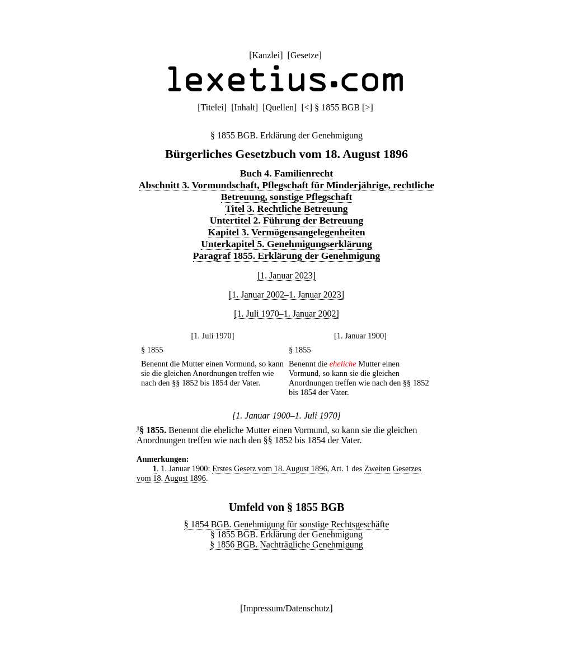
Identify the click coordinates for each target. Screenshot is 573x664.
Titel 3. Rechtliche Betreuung (286, 208)
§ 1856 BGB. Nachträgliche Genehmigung (286, 544)
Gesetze (304, 55)
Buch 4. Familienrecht (286, 173)
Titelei (212, 107)
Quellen (279, 107)
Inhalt (244, 107)
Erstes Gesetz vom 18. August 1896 (269, 468)
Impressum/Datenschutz (286, 608)
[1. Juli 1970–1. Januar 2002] (286, 313)
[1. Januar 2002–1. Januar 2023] (286, 294)
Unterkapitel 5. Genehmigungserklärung (286, 243)
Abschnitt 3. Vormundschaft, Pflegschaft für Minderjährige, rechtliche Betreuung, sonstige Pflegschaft (287, 190)
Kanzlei (266, 55)
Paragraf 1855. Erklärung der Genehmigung (286, 255)
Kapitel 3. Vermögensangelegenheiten (286, 232)
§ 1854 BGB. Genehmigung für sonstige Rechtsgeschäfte (286, 524)
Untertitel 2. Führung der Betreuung (287, 220)
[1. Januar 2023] (286, 275)
